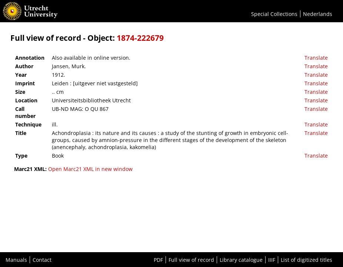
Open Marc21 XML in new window (90, 168)
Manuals (16, 259)
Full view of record (191, 259)
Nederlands (317, 13)
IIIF (271, 259)
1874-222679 (140, 38)
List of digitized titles (306, 259)
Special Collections (274, 13)
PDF (158, 259)
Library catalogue (241, 259)
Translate (316, 57)
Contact (42, 259)
